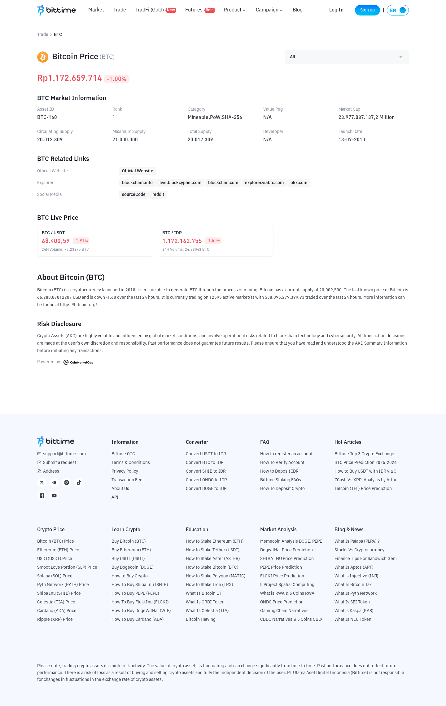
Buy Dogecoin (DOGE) (133, 567)
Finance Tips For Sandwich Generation (371, 558)
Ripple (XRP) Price (55, 619)
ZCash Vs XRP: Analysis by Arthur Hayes (373, 480)
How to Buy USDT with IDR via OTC (368, 471)
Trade (119, 10)
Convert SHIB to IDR (206, 471)
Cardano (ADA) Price (57, 610)
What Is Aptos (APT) (354, 567)
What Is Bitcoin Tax (353, 584)
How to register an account (286, 454)
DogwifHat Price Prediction (286, 550)
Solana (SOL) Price (54, 576)
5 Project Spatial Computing (287, 584)
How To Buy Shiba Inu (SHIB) (140, 584)
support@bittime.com (64, 454)
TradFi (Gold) (155, 10)
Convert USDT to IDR (206, 454)
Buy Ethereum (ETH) (131, 550)
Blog (298, 10)
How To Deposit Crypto (282, 488)
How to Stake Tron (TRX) (209, 584)
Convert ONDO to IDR (206, 480)
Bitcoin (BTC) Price (55, 541)
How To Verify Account (282, 462)
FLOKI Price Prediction (282, 576)
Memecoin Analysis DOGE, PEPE (291, 541)
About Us (120, 488)
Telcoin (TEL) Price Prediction (363, 488)
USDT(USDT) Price (54, 558)
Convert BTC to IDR (205, 462)
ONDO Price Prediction (282, 602)
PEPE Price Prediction (281, 567)
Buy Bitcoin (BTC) (129, 541)
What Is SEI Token (352, 602)
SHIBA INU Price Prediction (287, 558)
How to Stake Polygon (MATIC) (216, 576)
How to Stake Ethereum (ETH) (215, 541)
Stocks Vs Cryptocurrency (359, 550)
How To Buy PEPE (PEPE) (135, 593)
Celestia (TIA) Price (56, 602)
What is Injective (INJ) (356, 576)
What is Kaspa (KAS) (354, 610)
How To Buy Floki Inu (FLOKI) (140, 602)
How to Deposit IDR (279, 471)
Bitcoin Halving (201, 619)
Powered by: (65, 362)
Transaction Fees (128, 480)
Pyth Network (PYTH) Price (63, 584)
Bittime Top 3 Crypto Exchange (364, 454)
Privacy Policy (125, 471)
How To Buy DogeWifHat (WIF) (141, 610)
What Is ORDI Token (205, 602)
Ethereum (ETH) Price (58, 550)
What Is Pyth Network (355, 593)
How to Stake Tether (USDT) (213, 550)
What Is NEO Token (352, 619)
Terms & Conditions (131, 462)
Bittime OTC (123, 454)
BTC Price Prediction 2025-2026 (365, 462)
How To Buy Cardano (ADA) (138, 619)
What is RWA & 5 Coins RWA (287, 593)
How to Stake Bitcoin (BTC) (212, 567)
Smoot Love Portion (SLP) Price (67, 567)
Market (96, 10)
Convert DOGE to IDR (206, 488)
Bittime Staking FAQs (280, 480)
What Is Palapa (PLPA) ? (357, 541)
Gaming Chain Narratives (284, 610)
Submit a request (59, 462)
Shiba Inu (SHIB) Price (59, 593)
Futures (200, 10)
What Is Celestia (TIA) (207, 610)
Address (51, 471)
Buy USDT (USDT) (128, 558)
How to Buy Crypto (130, 576)
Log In (329, 10)
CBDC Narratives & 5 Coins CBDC (292, 619)
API (115, 497)
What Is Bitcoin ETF (205, 593)
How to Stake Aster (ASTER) (213, 558)
